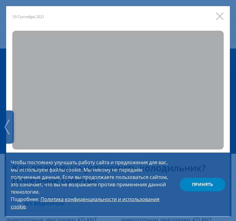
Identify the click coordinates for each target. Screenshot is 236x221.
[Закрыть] (221, 14)
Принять (202, 184)
